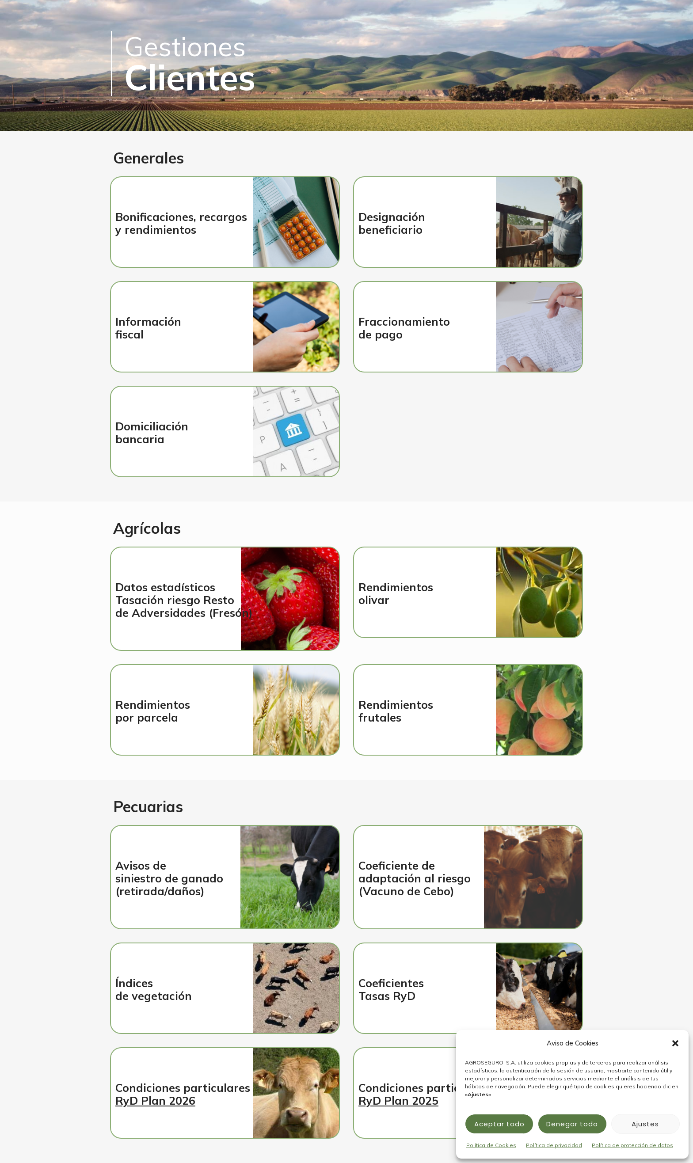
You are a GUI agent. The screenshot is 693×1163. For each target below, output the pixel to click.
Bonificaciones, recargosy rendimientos (181, 223)
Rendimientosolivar (395, 593)
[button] (675, 1043)
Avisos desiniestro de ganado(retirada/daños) (169, 878)
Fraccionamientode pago (404, 328)
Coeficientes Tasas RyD (391, 989)
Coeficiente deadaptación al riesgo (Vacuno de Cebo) (414, 878)
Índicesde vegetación (153, 989)
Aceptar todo (499, 1124)
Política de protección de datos (632, 1145)
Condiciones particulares (182, 1094)
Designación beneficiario (391, 223)
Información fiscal (148, 328)
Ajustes (645, 1124)
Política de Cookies (491, 1145)
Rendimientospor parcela (152, 711)
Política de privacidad (554, 1145)
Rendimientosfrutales (395, 711)
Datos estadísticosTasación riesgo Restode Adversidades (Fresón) (184, 600)
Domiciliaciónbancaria (151, 432)
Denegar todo (572, 1124)
